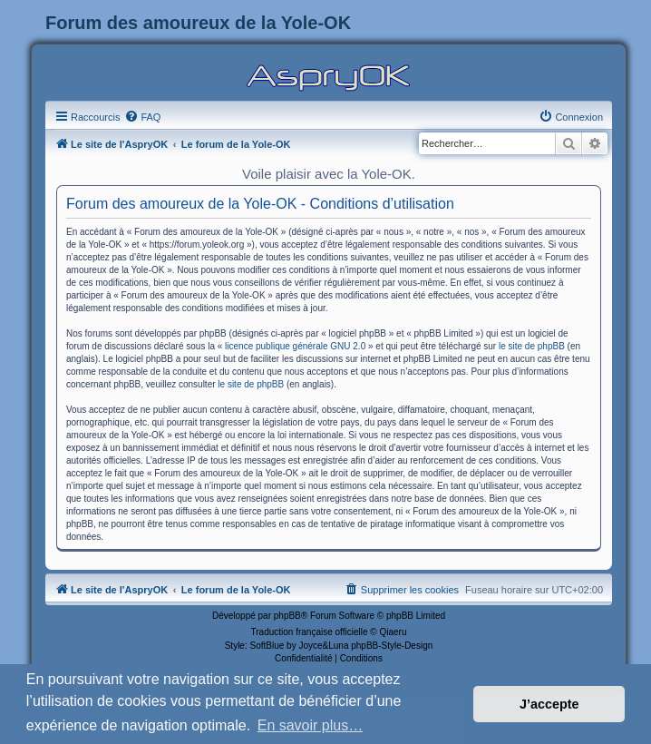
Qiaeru (392, 632)
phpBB (287, 616)
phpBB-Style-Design (391, 646)
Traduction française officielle (309, 632)
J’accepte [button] (549, 704)
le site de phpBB (532, 346)
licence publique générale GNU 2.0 (295, 346)
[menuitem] (142, 117)
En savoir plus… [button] (310, 725)
